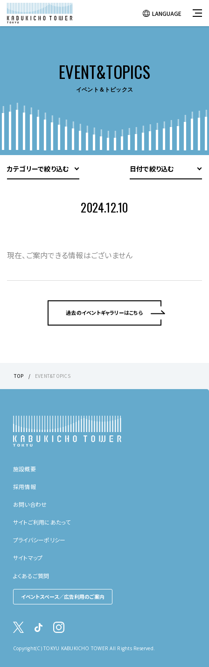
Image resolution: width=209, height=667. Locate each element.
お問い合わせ (30, 504)
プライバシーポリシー (39, 540)
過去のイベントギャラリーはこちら (104, 312)
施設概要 (24, 469)
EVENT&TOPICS (52, 375)
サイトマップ (27, 557)
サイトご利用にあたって (42, 522)
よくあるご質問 (31, 576)
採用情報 (24, 486)
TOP (19, 375)
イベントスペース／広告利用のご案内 (62, 596)
